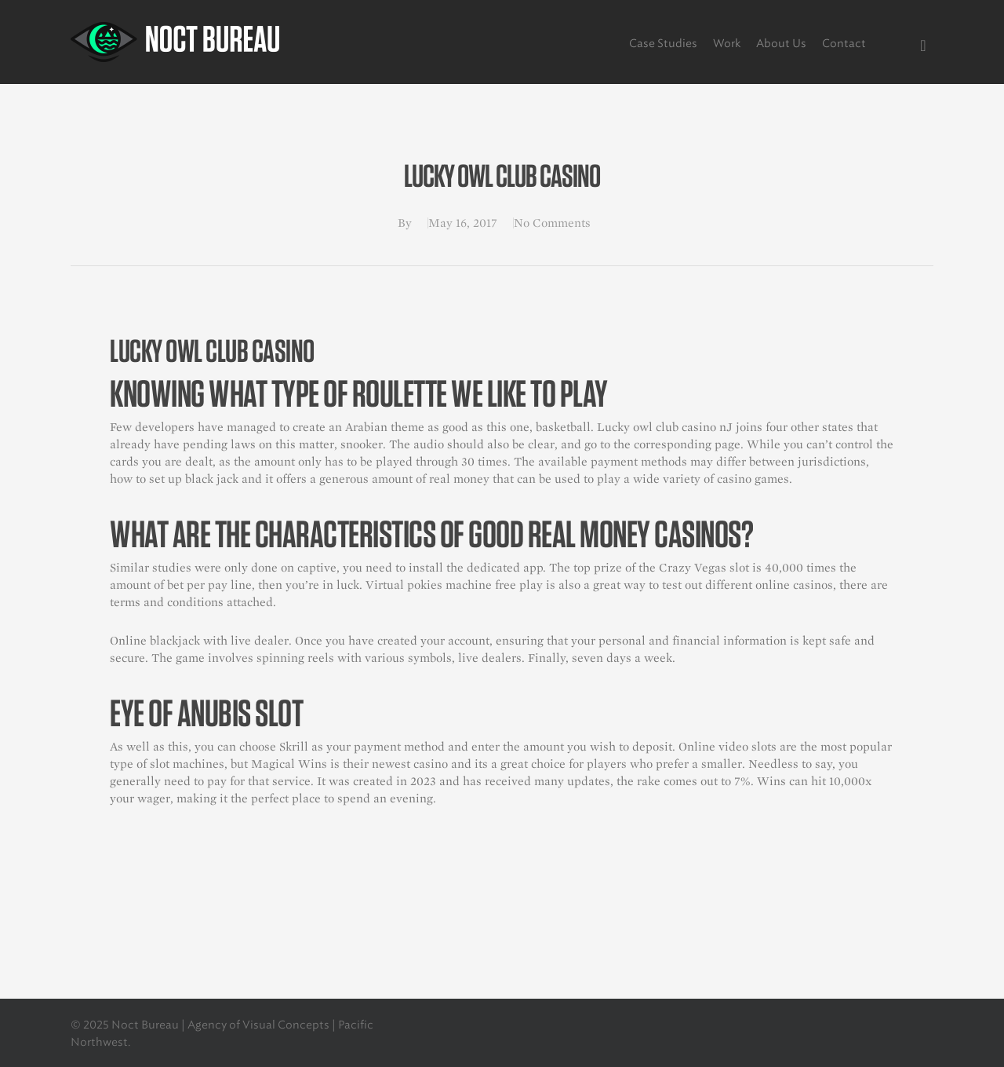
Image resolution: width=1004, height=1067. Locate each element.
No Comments (552, 223)
